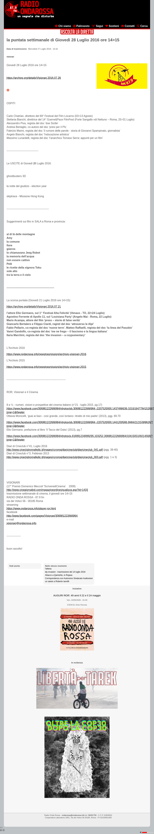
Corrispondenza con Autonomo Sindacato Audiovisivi (69, 578)
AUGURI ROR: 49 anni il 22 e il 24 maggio (77, 595)
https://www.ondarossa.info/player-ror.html (31, 508)
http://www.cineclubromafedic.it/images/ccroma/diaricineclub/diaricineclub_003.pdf (55, 457)
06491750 (92, 815)
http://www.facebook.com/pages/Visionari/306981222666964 (42, 515)
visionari (10, 57)
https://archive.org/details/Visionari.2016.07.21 (34, 306)
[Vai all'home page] (29, 17)
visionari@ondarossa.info (21, 523)
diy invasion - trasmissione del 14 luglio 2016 (65, 572)
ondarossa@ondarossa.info (73, 815)
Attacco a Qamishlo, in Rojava (58, 575)
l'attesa (48, 569)
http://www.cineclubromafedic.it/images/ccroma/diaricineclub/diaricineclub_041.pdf (55, 449)
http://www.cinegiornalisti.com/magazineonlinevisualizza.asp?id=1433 (47, 489)
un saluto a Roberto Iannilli (57, 581)
